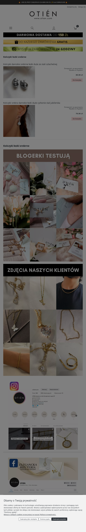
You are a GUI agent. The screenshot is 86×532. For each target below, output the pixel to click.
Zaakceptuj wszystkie (59, 519)
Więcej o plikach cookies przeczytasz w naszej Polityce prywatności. (30, 514)
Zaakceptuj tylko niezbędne (28, 519)
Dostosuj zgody (45, 519)
